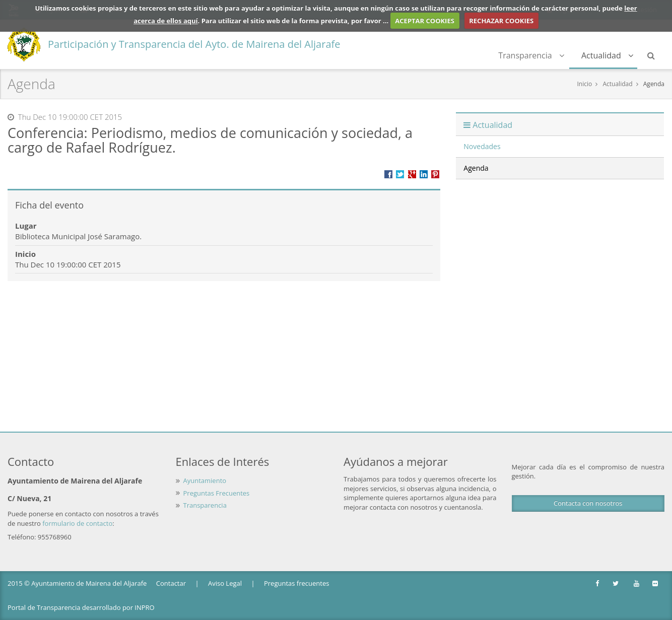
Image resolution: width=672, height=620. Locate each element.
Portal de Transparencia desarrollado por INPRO (81, 607)
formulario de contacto (77, 523)
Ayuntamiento (205, 480)
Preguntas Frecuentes (216, 493)
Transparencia (531, 55)
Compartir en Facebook (388, 174)
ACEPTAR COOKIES (424, 20)
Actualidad (607, 55)
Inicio (584, 84)
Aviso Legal (225, 583)
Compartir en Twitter (400, 174)
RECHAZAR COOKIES (501, 20)
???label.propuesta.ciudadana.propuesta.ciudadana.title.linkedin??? (424, 174)
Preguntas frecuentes (296, 583)
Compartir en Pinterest (435, 174)
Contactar (171, 583)
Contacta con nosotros (588, 503)
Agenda (653, 84)
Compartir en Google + (412, 174)
